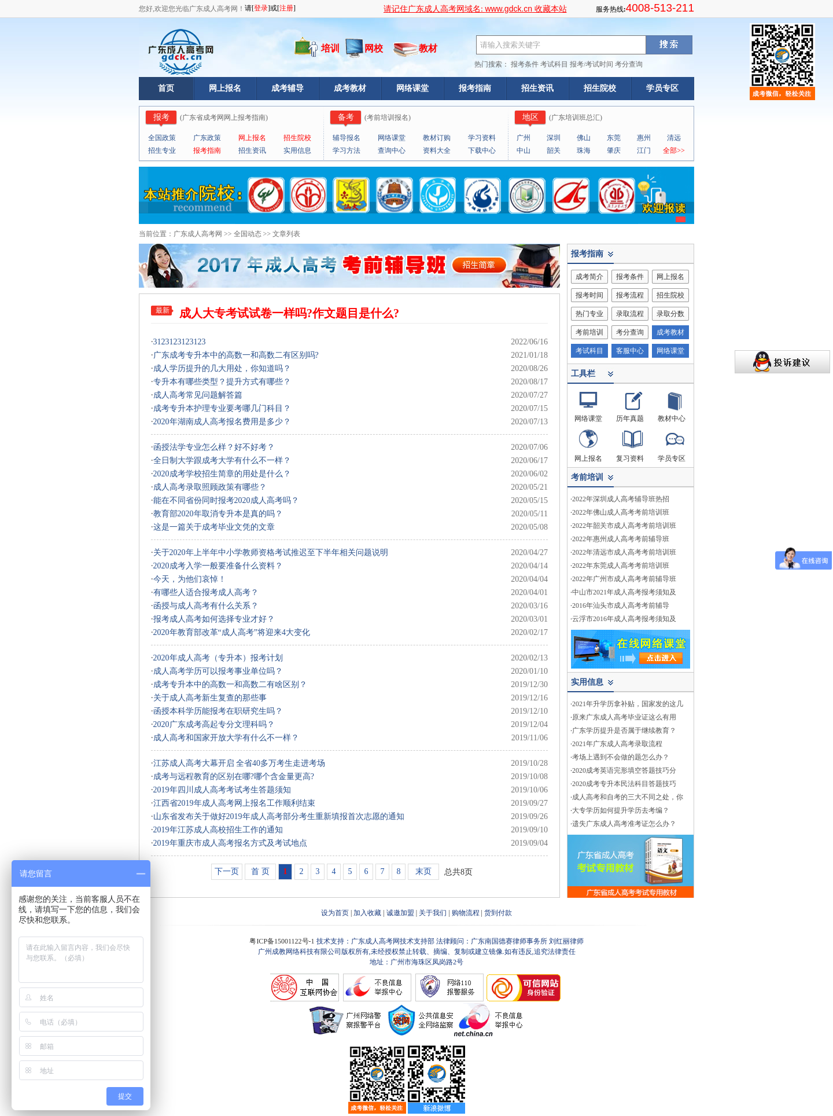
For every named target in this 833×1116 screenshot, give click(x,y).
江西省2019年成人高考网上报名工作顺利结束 (234, 803)
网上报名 (225, 88)
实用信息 (297, 150)
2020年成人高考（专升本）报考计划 (218, 658)
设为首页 (335, 913)
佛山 (584, 138)
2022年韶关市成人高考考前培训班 (624, 526)
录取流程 (630, 314)
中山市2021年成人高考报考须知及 (624, 592)
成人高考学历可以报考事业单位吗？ (218, 671)
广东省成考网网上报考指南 (224, 117)
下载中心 (482, 150)
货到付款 (498, 913)
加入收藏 (367, 913)
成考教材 (350, 88)
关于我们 (433, 913)
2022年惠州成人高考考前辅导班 (620, 539)
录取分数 (670, 314)
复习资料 (630, 458)
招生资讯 (537, 88)
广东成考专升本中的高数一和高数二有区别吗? (236, 355)
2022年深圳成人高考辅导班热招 (620, 499)
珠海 (584, 150)
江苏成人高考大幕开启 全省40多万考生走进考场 (239, 763)
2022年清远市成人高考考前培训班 (624, 552)
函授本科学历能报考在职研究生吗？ (218, 711)
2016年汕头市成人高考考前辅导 (620, 605)
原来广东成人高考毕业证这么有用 (624, 717)
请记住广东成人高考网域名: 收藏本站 (475, 9)
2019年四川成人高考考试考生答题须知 (222, 789)
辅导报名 (346, 138)
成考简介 (589, 277)
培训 (330, 48)
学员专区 (662, 88)
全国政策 (162, 138)
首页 (166, 88)
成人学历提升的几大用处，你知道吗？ (222, 368)
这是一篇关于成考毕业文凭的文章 (214, 527)
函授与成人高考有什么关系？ (206, 605)
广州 (523, 138)
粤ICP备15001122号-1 (282, 941)
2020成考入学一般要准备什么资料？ (218, 565)
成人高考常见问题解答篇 (197, 395)
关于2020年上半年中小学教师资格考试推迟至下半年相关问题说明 (270, 552)
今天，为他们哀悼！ (189, 579)
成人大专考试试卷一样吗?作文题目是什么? (289, 313)
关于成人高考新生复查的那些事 (210, 697)
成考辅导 (287, 88)
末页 (423, 871)
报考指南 (475, 88)
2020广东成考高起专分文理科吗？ (214, 724)
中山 (523, 150)
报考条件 (525, 64)
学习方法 (346, 150)
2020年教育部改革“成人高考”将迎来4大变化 (231, 632)
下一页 (227, 871)
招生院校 (600, 88)
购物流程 (466, 913)
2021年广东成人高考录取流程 (617, 744)
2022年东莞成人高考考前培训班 (620, 565)
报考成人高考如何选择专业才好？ (214, 619)
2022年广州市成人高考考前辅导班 (624, 579)
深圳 (554, 138)
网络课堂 (412, 88)
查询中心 (392, 150)
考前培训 (589, 332)
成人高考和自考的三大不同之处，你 (627, 797)
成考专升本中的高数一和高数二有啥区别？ (230, 684)
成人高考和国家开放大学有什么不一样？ (226, 737)
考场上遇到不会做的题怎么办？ (620, 757)
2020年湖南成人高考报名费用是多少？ (222, 421)
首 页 (260, 871)
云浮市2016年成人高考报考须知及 (624, 619)
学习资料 (482, 138)
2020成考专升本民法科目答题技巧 (624, 784)
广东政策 (207, 138)
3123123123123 (179, 341)
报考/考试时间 (591, 64)
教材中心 (671, 418)
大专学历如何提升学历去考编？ (620, 810)
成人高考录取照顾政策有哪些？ (210, 487)
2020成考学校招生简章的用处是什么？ (222, 473)
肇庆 (614, 150)
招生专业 (162, 150)
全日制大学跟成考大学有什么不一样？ (222, 460)
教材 (428, 48)
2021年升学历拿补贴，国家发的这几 (627, 704)
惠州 (644, 138)
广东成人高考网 (198, 234)
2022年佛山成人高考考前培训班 (620, 512)
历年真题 (630, 418)
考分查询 (629, 64)
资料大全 (437, 150)
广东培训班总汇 (575, 117)
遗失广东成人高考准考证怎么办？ (624, 824)
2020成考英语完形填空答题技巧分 (624, 770)
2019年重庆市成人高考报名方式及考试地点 (230, 843)
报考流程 (630, 295)
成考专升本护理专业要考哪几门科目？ (222, 408)
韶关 (554, 150)
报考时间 (589, 295)
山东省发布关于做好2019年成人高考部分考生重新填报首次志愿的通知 (278, 816)
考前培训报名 (387, 117)
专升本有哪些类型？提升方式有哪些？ (222, 381)
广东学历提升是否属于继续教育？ (624, 730)
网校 (373, 48)
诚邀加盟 (400, 913)
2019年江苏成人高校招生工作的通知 (218, 829)
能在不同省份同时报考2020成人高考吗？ (226, 500)
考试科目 (554, 64)
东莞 (614, 138)
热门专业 (589, 314)
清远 (674, 138)
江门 (644, 150)
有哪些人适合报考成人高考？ (206, 592)
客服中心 (630, 351)
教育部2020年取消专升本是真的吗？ (218, 513)
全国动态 (247, 234)
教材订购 (437, 138)
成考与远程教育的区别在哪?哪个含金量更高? (233, 776)
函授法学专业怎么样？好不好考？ (214, 447)
